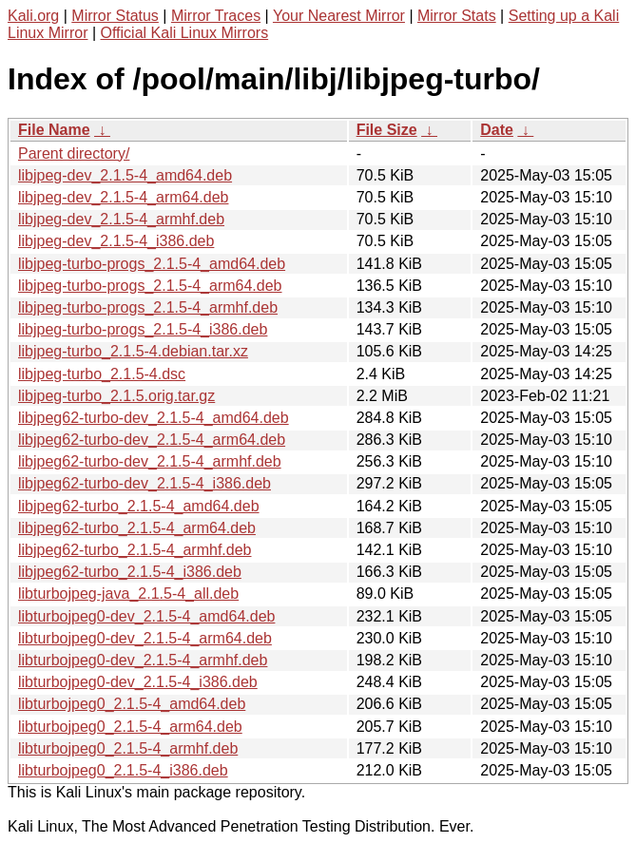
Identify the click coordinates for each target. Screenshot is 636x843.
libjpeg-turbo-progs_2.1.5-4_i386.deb (142, 329)
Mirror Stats (456, 16)
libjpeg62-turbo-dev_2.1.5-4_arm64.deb (151, 439)
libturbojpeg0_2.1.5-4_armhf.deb (128, 748)
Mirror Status (115, 16)
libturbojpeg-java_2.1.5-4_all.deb (128, 593)
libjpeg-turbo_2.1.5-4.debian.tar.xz (133, 351)
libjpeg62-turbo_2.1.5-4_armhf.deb (135, 550)
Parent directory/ (73, 153)
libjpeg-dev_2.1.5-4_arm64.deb (123, 197)
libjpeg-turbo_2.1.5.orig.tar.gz (116, 396)
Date (496, 130)
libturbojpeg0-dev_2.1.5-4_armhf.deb (142, 660)
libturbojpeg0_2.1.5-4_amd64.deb (131, 704)
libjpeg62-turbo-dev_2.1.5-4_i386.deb (144, 483)
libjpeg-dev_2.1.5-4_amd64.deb (125, 175)
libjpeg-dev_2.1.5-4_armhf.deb (121, 219)
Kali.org (33, 16)
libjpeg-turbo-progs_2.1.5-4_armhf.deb (148, 307)
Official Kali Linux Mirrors (185, 33)
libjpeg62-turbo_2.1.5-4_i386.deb (129, 572)
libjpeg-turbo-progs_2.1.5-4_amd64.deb (151, 264)
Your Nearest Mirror (339, 16)
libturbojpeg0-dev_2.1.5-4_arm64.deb (145, 638)
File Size (387, 130)
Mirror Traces (215, 16)
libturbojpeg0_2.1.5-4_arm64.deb (130, 726)
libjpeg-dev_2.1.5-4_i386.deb (116, 241)
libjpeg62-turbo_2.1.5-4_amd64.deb (139, 506)
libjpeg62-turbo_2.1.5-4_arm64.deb (137, 528)
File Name (54, 130)
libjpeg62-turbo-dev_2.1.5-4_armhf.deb (149, 461)
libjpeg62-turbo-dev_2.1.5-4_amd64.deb (153, 418)
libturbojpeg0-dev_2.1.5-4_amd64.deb (146, 616)
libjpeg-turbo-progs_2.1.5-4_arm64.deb (150, 286)
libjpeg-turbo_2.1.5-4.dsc (101, 374)
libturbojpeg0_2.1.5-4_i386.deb (123, 770)
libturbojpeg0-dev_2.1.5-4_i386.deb (138, 682)
